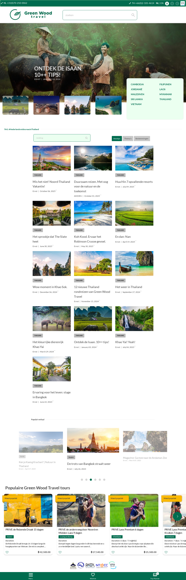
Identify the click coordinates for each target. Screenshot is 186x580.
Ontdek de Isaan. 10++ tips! (91, 342)
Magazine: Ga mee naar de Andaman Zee (145, 457)
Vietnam (136, 104)
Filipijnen (165, 84)
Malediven (137, 94)
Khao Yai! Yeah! (125, 342)
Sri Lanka (137, 99)
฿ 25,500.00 (151, 552)
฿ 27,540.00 (98, 552)
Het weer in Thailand (128, 287)
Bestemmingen (141, 138)
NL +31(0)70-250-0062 (15, 3)
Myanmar (165, 94)
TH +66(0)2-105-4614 (143, 3)
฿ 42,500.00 (45, 552)
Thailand (165, 99)
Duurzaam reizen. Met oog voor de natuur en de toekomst (91, 186)
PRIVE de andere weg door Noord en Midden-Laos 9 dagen (80, 530)
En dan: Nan (123, 236)
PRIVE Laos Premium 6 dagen (129, 529)
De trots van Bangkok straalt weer (89, 464)
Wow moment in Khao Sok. (50, 287)
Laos (162, 89)
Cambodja (137, 84)
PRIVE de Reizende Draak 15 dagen (26, 529)
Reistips (116, 138)
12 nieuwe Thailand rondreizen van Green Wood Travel (92, 291)
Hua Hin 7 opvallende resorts (134, 181)
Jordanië (136, 89)
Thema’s (128, 138)
